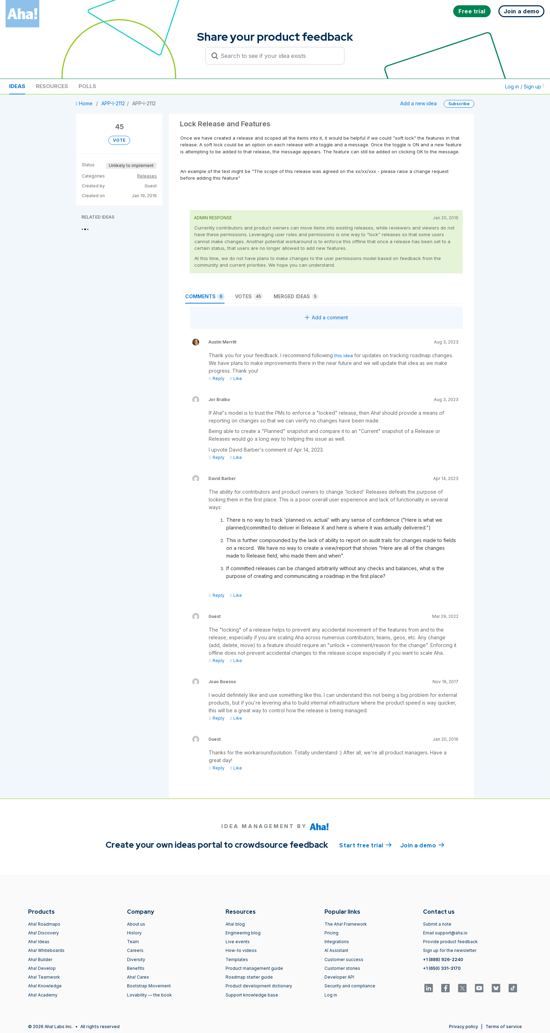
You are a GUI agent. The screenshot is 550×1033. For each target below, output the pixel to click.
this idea (343, 355)
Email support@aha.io (445, 932)
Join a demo (422, 845)
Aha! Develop (42, 968)
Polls (87, 86)
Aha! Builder (40, 959)
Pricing (331, 932)
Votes (249, 296)
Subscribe (459, 103)
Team (133, 941)
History (134, 932)
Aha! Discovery (43, 932)
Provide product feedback (450, 941)
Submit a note (437, 924)
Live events (238, 941)
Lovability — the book (149, 995)
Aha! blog (235, 924)
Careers (135, 950)
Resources (52, 86)
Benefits (136, 968)
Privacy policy (463, 1026)
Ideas (17, 86)
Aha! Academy (43, 995)
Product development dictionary (259, 985)
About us (136, 924)
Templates (237, 959)
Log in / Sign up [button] (524, 86)
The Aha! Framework (345, 924)
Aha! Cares (138, 977)
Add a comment (326, 317)
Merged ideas (296, 296)
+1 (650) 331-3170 (442, 968)
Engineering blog (243, 932)
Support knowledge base (252, 995)
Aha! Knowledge (45, 985)
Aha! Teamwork (44, 977)
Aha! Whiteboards (46, 950)
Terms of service (503, 1026)
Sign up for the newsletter (449, 950)
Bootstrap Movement (149, 985)
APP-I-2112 (113, 103)
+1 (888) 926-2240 (443, 959)
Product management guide (254, 968)
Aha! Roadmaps (44, 924)
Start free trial (365, 845)
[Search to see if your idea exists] (278, 56)
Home (85, 103)
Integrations (336, 941)
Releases (147, 176)
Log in (330, 995)
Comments (204, 296)
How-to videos (241, 950)
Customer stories (342, 968)
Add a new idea (418, 103)
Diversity (136, 959)
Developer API (339, 977)
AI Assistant (336, 950)
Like (236, 378)
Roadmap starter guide (249, 977)
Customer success (343, 959)
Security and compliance (349, 985)
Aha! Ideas (38, 941)
